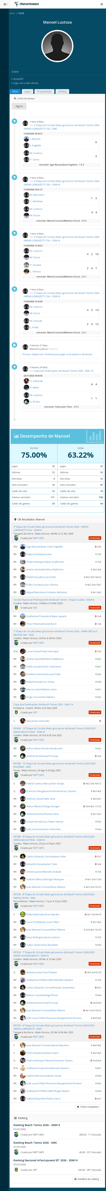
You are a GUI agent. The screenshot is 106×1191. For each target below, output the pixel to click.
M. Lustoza (38, 153)
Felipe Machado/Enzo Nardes (44, 914)
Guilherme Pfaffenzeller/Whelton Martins (51, 979)
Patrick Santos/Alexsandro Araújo (47, 783)
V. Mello (36, 387)
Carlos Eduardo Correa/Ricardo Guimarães (52, 987)
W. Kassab (38, 320)
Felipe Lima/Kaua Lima (40, 554)
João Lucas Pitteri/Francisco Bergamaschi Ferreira (55, 1017)
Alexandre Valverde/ (39, 721)
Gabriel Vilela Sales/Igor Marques (47, 879)
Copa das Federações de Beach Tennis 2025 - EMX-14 (65, 370)
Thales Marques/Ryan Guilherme (46, 561)
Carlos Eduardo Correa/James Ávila (48, 856)
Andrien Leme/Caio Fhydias (43, 972)
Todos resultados (88, 1106)
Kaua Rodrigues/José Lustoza (44, 937)
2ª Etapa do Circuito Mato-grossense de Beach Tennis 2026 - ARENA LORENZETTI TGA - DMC (59, 126)
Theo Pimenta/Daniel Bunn (43, 623)
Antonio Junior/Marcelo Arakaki (45, 871)
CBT (37, 607)
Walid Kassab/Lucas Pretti (42, 577)
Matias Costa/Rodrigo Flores (44, 995)
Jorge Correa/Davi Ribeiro (42, 697)
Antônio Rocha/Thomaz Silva (44, 813)
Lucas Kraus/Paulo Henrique (44, 651)
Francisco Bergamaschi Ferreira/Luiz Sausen (53, 791)
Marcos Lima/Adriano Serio (43, 689)
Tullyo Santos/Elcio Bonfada (44, 944)
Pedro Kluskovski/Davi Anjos (44, 1053)
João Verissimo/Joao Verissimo (45, 829)
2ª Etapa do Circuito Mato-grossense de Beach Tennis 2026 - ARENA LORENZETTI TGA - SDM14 (59, 182)
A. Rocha (36, 401)
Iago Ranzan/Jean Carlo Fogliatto (46, 546)
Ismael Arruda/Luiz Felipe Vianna (46, 821)
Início (14, 13)
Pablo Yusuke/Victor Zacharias (45, 666)
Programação (46, 91)
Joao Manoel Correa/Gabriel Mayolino (49, 1045)
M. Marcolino (39, 194)
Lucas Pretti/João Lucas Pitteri (44, 922)
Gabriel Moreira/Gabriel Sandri (45, 1075)
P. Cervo (36, 159)
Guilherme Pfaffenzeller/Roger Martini (49, 1091)
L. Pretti (36, 327)
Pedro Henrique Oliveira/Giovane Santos (51, 1060)
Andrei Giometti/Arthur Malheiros (46, 569)
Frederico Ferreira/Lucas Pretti (45, 674)
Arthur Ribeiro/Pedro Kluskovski (46, 748)
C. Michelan (38, 201)
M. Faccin (37, 215)
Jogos (29, 91)
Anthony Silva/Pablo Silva (42, 798)
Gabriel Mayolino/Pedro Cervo (45, 1098)
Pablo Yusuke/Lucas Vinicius (44, 584)
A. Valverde (38, 381)
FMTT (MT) (40, 538)
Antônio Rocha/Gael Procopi (44, 756)
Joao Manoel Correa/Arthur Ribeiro (47, 887)
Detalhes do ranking (86, 1179)
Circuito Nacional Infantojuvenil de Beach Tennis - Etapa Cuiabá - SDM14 (55, 599)
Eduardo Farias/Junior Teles (43, 864)
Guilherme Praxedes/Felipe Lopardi (48, 616)
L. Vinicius (37, 271)
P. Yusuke (37, 265)
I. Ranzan (37, 139)
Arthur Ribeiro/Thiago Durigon (45, 806)
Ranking (64, 91)
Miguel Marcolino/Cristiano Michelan (48, 592)
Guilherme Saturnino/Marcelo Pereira (49, 1068)
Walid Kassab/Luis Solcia (42, 681)
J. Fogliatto (37, 145)
